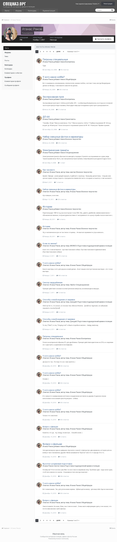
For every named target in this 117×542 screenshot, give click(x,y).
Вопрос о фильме (50, 427)
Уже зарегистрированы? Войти (87, 4)
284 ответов (63, 476)
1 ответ (61, 163)
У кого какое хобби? (54, 77)
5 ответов (63, 129)
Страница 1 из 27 (73, 51)
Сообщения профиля (12, 85)
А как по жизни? (50, 243)
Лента (7, 11)
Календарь (32, 11)
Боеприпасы (70, 62)
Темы (6, 56)
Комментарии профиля (13, 81)
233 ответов (61, 143)
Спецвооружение (72, 153)
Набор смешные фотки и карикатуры (63, 136)
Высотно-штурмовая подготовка (57, 464)
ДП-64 (46, 116)
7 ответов (58, 182)
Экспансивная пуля (53, 96)
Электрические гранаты (56, 150)
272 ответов (61, 256)
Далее (58, 51)
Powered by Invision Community (58, 538)
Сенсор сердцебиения (52, 282)
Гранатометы (70, 119)
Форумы (19, 11)
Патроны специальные (55, 59)
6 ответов (60, 312)
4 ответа (61, 219)
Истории (47, 206)
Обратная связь (58, 534)
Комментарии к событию (13, 73)
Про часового (49, 170)
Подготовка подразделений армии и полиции (95, 246)
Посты (7, 60)
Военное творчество (73, 139)
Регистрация (108, 4)
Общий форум (70, 79)
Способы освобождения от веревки (59, 299)
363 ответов (62, 89)
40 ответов (64, 70)
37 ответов (61, 109)
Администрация (49, 11)
